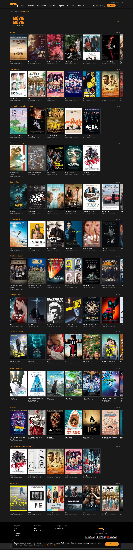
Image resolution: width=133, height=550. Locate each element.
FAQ (35, 528)
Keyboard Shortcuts (39, 531)
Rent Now (52, 6)
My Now (31, 6)
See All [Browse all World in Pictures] (118, 369)
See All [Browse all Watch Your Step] (118, 219)
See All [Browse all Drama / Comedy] (118, 332)
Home (23, 6)
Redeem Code (115, 2)
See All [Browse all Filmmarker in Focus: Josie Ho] (118, 446)
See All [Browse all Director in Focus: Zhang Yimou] (118, 106)
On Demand (41, 6)
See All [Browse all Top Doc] (118, 408)
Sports (61, 6)
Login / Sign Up (99, 5)
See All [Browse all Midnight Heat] (118, 295)
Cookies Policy (51, 545)
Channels (80, 6)
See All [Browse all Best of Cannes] (118, 182)
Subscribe (111, 5)
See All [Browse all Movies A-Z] (118, 483)
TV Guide (70, 6)
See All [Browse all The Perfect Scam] (118, 256)
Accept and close (111, 544)
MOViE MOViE (26, 11)
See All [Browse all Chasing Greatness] (118, 143)
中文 (122, 2)
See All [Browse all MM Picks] (118, 32)
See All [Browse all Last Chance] (118, 69)
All (118, 22)
